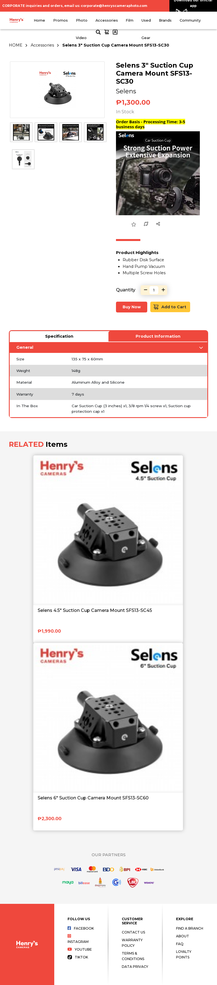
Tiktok (78, 957)
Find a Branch (189, 928)
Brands (165, 20)
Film (129, 20)
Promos (60, 20)
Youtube (80, 949)
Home (39, 20)
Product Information (158, 336)
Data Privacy (135, 967)
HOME (15, 45)
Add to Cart (169, 307)
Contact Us (133, 932)
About (182, 936)
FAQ (180, 944)
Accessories (106, 20)
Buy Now (132, 307)
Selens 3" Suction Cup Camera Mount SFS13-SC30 (115, 45)
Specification (59, 336)
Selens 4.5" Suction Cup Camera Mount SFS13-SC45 (95, 610)
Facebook (81, 928)
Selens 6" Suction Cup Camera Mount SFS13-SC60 (93, 798)
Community (190, 20)
